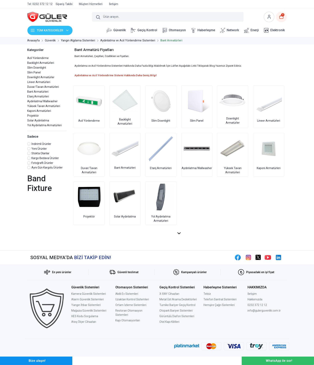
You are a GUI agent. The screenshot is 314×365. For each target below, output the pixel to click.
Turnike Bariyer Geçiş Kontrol (177, 305)
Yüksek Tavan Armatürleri (43, 106)
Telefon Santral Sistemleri (220, 299)
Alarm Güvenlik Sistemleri (87, 299)
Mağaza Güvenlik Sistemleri (88, 310)
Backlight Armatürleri (40, 62)
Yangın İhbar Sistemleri (86, 305)
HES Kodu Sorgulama (84, 316)
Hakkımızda (255, 299)
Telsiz (207, 293)
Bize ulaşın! (37, 361)
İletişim (252, 293)
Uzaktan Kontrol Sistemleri (132, 299)
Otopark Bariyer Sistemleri (176, 310)
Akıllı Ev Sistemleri (126, 293)
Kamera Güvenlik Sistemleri (88, 293)
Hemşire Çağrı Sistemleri (219, 305)
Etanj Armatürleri (38, 96)
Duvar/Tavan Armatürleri (43, 86)
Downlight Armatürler (40, 77)
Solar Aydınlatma (38, 120)
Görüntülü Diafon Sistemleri (176, 316)
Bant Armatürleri (37, 91)
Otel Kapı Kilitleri (169, 321)
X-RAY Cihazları (169, 293)
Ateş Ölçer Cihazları (83, 321)
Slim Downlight (36, 67)
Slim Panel (34, 72)
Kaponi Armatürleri (39, 110)
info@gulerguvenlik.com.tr (264, 310)
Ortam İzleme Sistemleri (130, 305)
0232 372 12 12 (257, 305)
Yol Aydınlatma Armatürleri (44, 125)
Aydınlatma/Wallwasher (42, 101)
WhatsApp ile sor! (279, 361)
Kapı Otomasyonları (127, 320)
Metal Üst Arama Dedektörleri (178, 299)
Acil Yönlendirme (38, 58)
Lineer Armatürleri (38, 82)
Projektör (33, 115)
